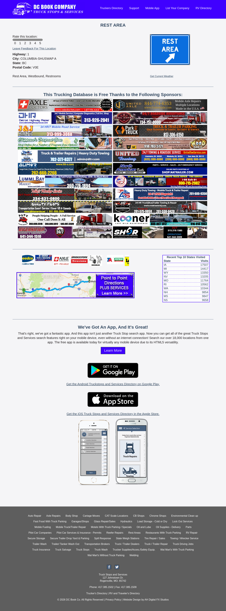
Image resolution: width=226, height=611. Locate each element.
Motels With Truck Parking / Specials (111, 527)
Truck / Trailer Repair (156, 544)
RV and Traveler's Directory (124, 593)
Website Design (132, 599)
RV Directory (204, 8)
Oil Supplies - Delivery (168, 527)
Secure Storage (36, 538)
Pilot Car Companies (40, 532)
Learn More (113, 350)
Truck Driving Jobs (183, 544)
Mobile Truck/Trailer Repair (71, 527)
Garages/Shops (80, 521)
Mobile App (152, 8)
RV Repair (192, 532)
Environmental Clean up (184, 515)
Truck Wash (101, 549)
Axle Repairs (53, 515)
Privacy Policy (113, 599)
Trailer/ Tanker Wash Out (65, 544)
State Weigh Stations (127, 538)
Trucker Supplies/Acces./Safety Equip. (134, 549)
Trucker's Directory (96, 593)
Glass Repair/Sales (105, 521)
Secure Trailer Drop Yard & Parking (69, 538)
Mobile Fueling (43, 527)
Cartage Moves (91, 515)
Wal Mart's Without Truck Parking (106, 555)
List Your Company (177, 8)
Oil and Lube (144, 527)
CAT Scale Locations (116, 515)
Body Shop (71, 515)
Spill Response (102, 538)
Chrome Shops (157, 515)
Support (134, 8)
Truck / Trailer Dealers (127, 544)
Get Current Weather (161, 76)
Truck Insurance (41, 549)
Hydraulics (126, 521)
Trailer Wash (39, 544)
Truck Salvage (63, 549)
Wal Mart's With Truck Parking (177, 549)
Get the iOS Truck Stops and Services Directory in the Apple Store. (113, 414)
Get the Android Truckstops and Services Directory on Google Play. (113, 384)
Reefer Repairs (114, 532)
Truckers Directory (111, 8)
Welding (134, 555)
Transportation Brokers (97, 544)
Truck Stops (82, 549)
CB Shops (138, 515)
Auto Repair (34, 515)
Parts (188, 527)
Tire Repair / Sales (154, 538)
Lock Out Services (182, 521)
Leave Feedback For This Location (34, 48)
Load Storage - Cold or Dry (152, 521)
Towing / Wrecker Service (184, 538)
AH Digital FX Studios (157, 599)
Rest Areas (134, 532)
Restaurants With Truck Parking (163, 532)
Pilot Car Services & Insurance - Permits (78, 532)
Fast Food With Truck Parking (50, 521)
